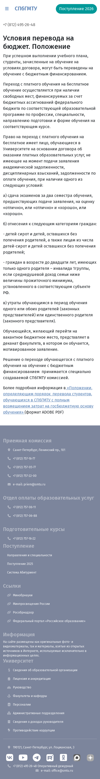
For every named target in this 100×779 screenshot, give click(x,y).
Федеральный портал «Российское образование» (46, 621)
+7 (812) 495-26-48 (19, 24)
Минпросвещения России (28, 604)
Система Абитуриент (21, 572)
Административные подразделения (35, 713)
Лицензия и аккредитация (29, 679)
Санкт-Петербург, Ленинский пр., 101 (36, 450)
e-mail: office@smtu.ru (54, 770)
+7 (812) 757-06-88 (22, 516)
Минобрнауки (19, 595)
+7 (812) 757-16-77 (21, 458)
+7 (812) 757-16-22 (21, 538)
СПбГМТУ (26, 8)
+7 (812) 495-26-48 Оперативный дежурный (40, 766)
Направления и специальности (29, 555)
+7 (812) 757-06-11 (21, 507)
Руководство (19, 687)
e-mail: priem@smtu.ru (26, 484)
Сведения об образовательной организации (42, 670)
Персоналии (19, 704)
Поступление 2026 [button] (76, 8)
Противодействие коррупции (31, 730)
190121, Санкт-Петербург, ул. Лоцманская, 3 (40, 747)
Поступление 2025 (20, 564)
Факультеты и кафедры (27, 696)
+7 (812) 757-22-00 (22, 476)
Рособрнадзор (20, 612)
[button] (7, 9)
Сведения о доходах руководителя (35, 722)
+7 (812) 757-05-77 (21, 467)
